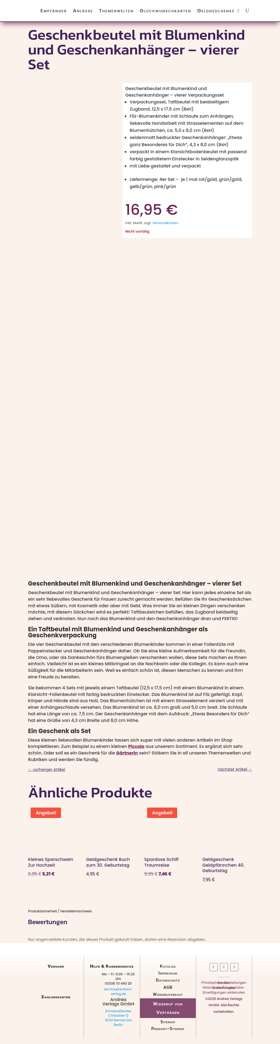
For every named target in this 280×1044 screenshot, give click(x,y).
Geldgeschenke (216, 10)
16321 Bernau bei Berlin (118, 1022)
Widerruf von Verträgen (168, 1008)
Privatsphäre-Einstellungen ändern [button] (223, 983)
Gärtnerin (127, 753)
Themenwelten (116, 10)
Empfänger (53, 10)
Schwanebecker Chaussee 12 (118, 1013)
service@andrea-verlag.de (118, 991)
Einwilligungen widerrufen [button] (224, 993)
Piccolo (136, 746)
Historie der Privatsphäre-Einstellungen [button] (224, 988)
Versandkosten (165, 223)
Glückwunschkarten (165, 10)
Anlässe (83, 10)
